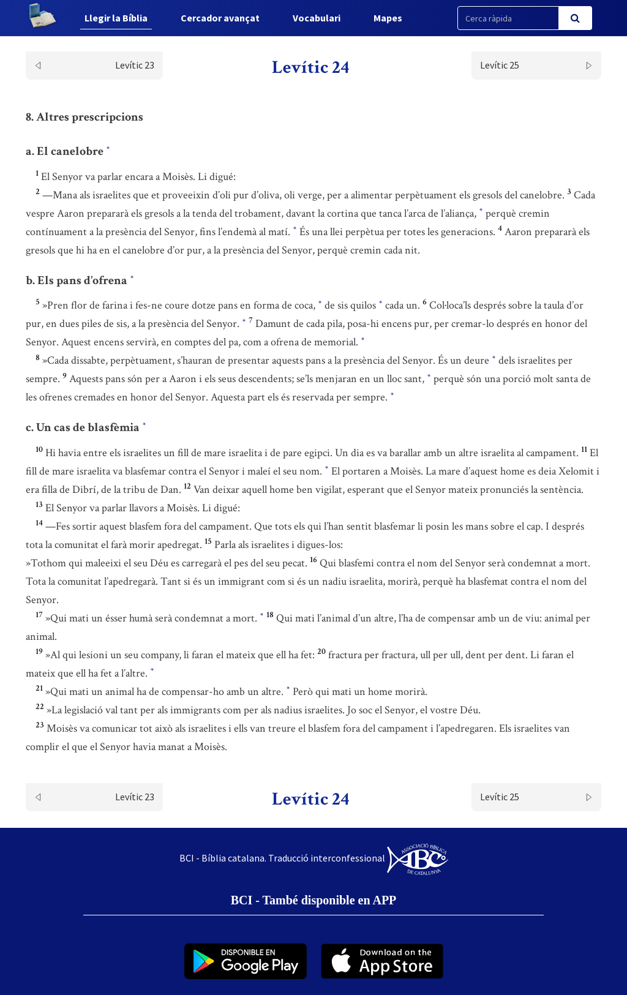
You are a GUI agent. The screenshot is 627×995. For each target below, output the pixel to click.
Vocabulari (316, 18)
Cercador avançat (220, 18)
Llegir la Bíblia (116, 18)
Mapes (388, 18)
